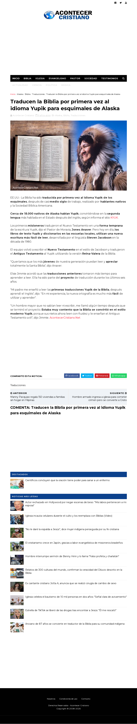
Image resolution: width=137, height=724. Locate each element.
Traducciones (38, 94)
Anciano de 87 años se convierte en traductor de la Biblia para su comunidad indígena (75, 623)
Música (65, 85)
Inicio (16, 78)
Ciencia (37, 85)
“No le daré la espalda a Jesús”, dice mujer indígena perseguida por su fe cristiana (72, 529)
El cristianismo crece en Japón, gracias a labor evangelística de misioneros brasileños (74, 542)
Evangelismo (57, 78)
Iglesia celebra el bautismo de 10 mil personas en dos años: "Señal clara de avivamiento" (76, 596)
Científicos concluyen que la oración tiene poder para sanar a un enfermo (67, 480)
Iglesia (40, 78)
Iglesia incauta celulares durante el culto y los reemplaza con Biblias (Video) (68, 515)
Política (51, 85)
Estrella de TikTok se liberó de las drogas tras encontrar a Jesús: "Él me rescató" (70, 610)
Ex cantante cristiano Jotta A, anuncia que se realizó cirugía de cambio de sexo (70, 583)
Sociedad (90, 78)
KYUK (114, 217)
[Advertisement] (68, 48)
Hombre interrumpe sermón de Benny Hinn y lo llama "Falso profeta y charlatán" (72, 556)
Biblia (27, 78)
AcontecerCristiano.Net (65, 317)
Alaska (20, 94)
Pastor (75, 78)
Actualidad (20, 85)
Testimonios (109, 78)
